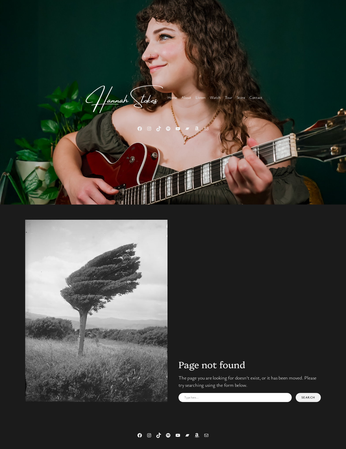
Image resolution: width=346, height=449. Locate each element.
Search (308, 397)
